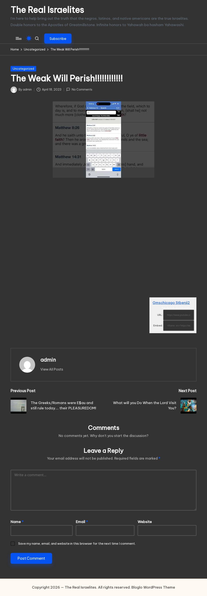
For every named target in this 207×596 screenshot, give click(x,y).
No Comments (79, 89)
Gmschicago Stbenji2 (171, 302)
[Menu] (18, 38)
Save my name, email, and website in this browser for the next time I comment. (76, 543)
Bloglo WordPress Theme (153, 587)
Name (17, 521)
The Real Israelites (47, 10)
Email (82, 521)
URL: (160, 314)
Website (145, 521)
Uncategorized (23, 69)
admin (48, 360)
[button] (58, 38)
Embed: (158, 325)
